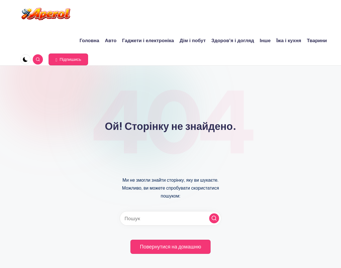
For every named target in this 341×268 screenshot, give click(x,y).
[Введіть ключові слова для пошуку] (170, 218)
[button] (68, 59)
